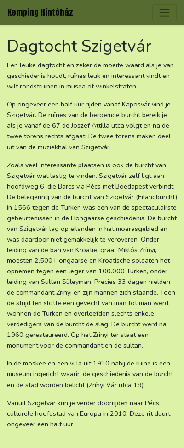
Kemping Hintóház (40, 12)
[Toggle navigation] (164, 12)
